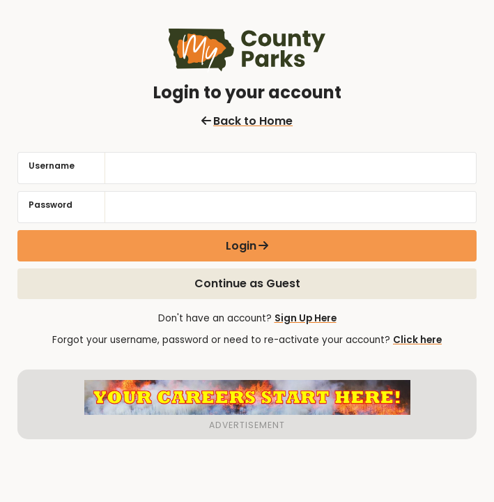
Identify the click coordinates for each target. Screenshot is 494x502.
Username (52, 166)
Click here (417, 340)
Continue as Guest (247, 283)
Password (50, 205)
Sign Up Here (306, 318)
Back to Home (247, 121)
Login (241, 246)
